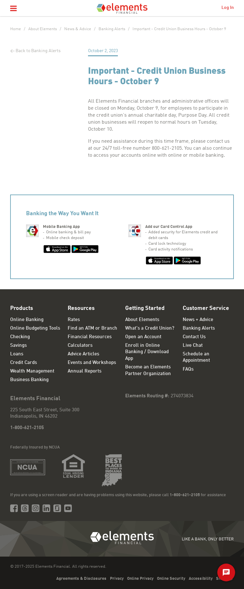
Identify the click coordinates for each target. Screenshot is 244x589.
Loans (16, 354)
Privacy (117, 579)
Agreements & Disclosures (81, 579)
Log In (227, 7)
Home (15, 29)
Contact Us (194, 337)
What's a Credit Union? (149, 328)
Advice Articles (83, 354)
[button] (13, 9)
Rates (74, 320)
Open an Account (143, 337)
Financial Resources (90, 337)
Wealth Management (32, 371)
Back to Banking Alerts (38, 51)
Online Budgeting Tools (35, 328)
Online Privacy (140, 579)
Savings (18, 345)
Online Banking (27, 320)
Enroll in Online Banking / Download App (147, 352)
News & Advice (77, 29)
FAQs (188, 369)
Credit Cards (23, 362)
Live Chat (193, 345)
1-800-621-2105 (27, 428)
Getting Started (145, 308)
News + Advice (198, 320)
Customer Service (206, 308)
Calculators (80, 345)
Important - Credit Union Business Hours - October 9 (179, 29)
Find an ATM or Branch (92, 328)
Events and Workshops (92, 362)
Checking (20, 337)
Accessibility (201, 579)
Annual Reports (84, 371)
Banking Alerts (111, 29)
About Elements (42, 29)
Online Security (171, 579)
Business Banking (29, 380)
